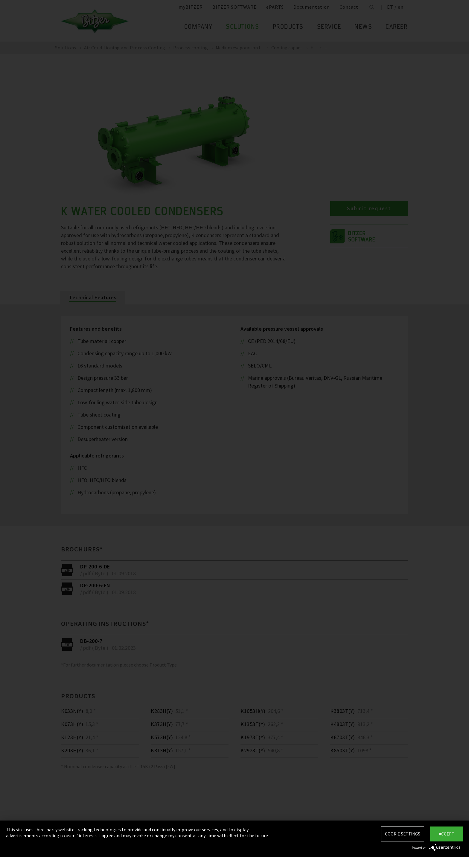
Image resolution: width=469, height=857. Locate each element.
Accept (446, 834)
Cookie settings (402, 834)
